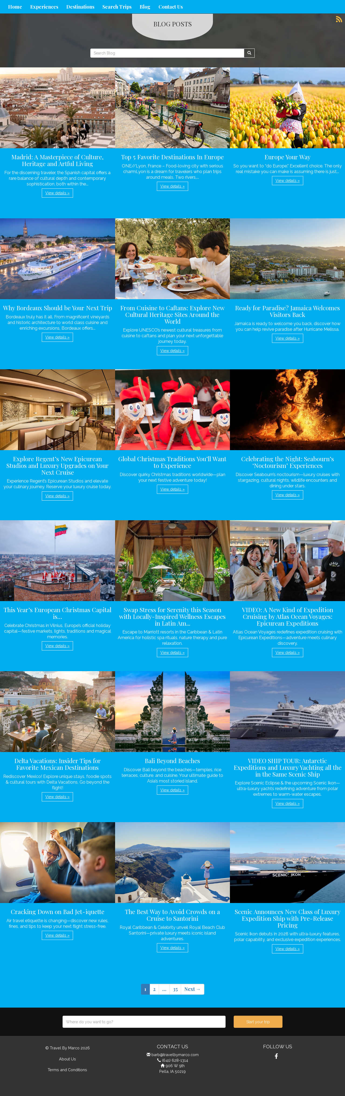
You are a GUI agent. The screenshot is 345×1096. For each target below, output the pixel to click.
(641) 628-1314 (175, 1060)
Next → (192, 989)
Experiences (44, 7)
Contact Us (170, 7)
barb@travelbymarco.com (175, 1054)
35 (175, 989)
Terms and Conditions (67, 1069)
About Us (67, 1059)
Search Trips (117, 7)
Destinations (80, 7)
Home (15, 7)
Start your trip (258, 1022)
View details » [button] (57, 193)
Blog (145, 7)
